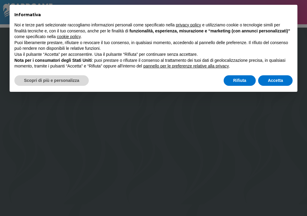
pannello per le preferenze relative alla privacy (186, 66)
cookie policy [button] (69, 36)
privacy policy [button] (188, 24)
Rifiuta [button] (239, 80)
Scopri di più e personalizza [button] (51, 80)
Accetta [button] (275, 80)
